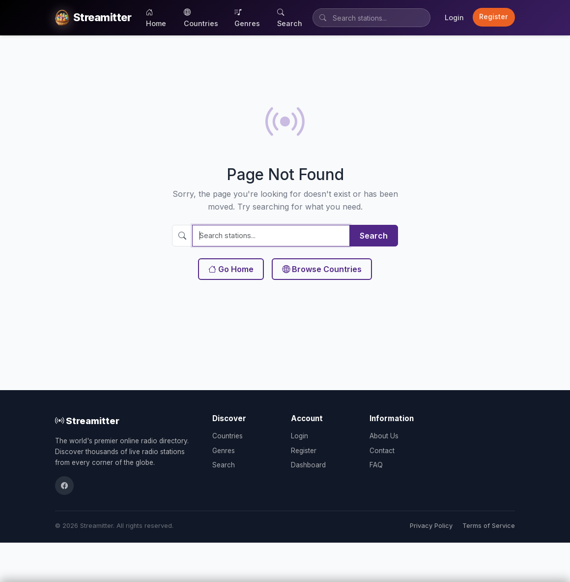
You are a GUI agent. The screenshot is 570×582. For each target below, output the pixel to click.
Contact (382, 451)
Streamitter (87, 420)
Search (289, 18)
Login (454, 17)
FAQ (376, 465)
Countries (201, 18)
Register (493, 17)
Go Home (231, 269)
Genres (247, 18)
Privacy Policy (431, 525)
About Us (384, 436)
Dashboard (308, 465)
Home (156, 18)
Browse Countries (322, 269)
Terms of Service (488, 525)
